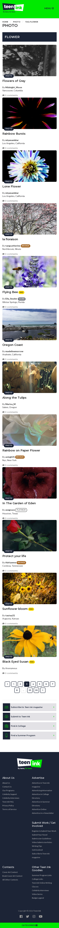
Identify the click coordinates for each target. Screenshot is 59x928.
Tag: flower (31, 22)
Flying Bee (10, 292)
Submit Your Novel (39, 835)
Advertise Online (39, 809)
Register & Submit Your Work (44, 831)
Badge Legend (38, 898)
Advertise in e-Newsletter (43, 813)
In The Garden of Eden (19, 503)
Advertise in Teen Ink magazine (41, 785)
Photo (16, 22)
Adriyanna (10, 562)
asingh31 (10, 457)
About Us (6, 783)
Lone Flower (11, 186)
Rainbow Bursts (13, 133)
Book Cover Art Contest (12, 876)
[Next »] (42, 690)
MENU (49, 8)
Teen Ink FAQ (8, 802)
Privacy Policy (8, 805)
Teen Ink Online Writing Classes (42, 885)
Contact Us (7, 786)
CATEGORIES (29, 925)
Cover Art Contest (10, 872)
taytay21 (10, 615)
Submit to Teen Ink (16, 717)
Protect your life (14, 556)
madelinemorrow (14, 351)
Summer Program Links (42, 875)
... (23, 690)
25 (30, 690)
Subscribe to (22, 707)
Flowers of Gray (13, 81)
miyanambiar (12, 140)
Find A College (14, 726)
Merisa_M (10, 404)
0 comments (10, 95)
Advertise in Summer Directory (41, 804)
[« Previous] (7, 684)
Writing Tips (37, 846)
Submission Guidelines (41, 838)
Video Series (37, 894)
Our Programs (8, 790)
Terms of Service (9, 809)
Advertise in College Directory (40, 796)
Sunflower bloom (15, 609)
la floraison (10, 239)
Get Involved (37, 850)
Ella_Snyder (11, 298)
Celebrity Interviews (10, 798)
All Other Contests (10, 880)
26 (36, 690)
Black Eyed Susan (15, 661)
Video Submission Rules (42, 842)
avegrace (10, 509)
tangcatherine (12, 245)
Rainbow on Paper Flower (21, 450)
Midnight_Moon (13, 87)
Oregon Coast (12, 345)
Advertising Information (42, 790)
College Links (37, 879)
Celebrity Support (9, 794)
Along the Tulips (14, 397)
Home (5, 22)
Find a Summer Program (19, 735)
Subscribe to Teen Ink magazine (41, 855)
